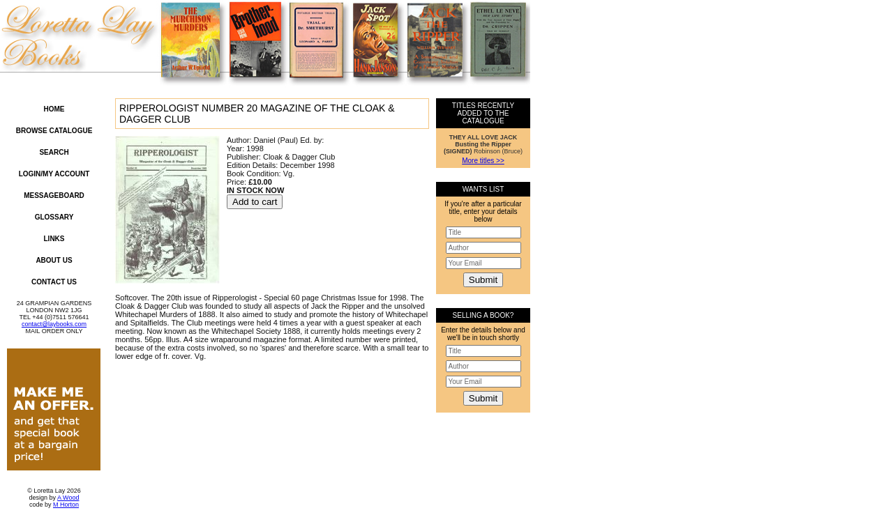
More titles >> (483, 160)
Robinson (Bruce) (483, 144)
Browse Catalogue (54, 131)
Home (54, 109)
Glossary (54, 217)
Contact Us (54, 282)
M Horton (66, 504)
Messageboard (54, 195)
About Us (54, 260)
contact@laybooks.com (54, 324)
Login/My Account (54, 174)
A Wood (68, 497)
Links (54, 239)
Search (53, 152)
